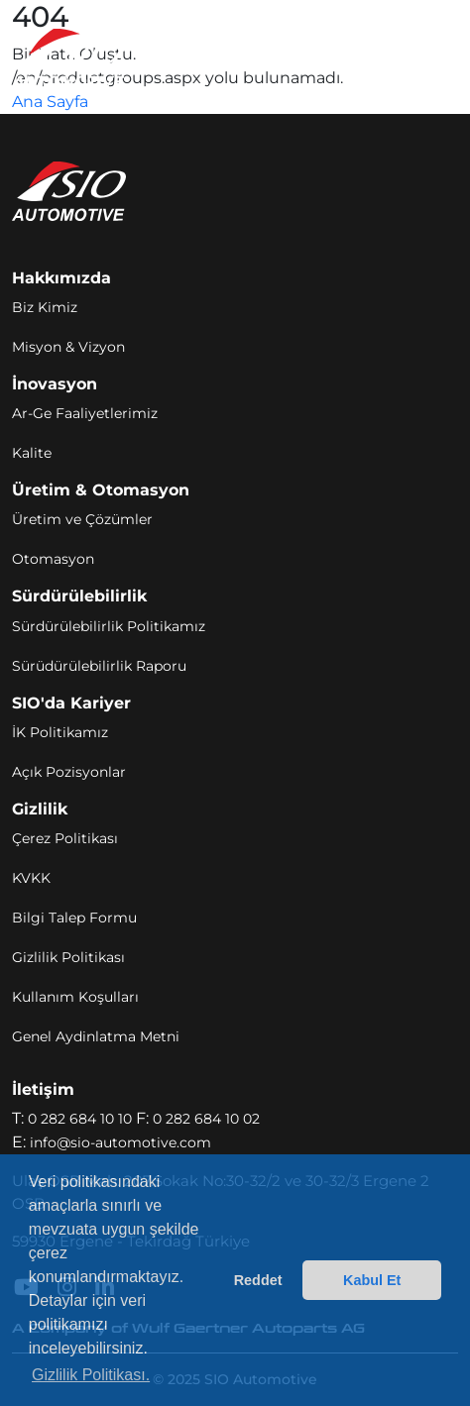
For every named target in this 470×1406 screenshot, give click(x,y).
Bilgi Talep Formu (74, 917)
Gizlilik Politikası (68, 957)
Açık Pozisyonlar (69, 772)
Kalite (32, 453)
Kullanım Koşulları (75, 997)
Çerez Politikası (65, 838)
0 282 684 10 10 (80, 1119)
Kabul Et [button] (372, 1280)
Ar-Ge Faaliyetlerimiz (85, 413)
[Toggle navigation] (430, 58)
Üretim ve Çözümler (82, 519)
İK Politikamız (60, 732)
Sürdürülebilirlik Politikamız (108, 626)
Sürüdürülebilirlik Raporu (99, 666)
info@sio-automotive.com (120, 1142)
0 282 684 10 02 (206, 1119)
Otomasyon (53, 559)
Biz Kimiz (44, 307)
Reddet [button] (258, 1280)
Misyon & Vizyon (68, 347)
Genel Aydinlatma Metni (95, 1036)
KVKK (31, 878)
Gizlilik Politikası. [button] (91, 1374)
